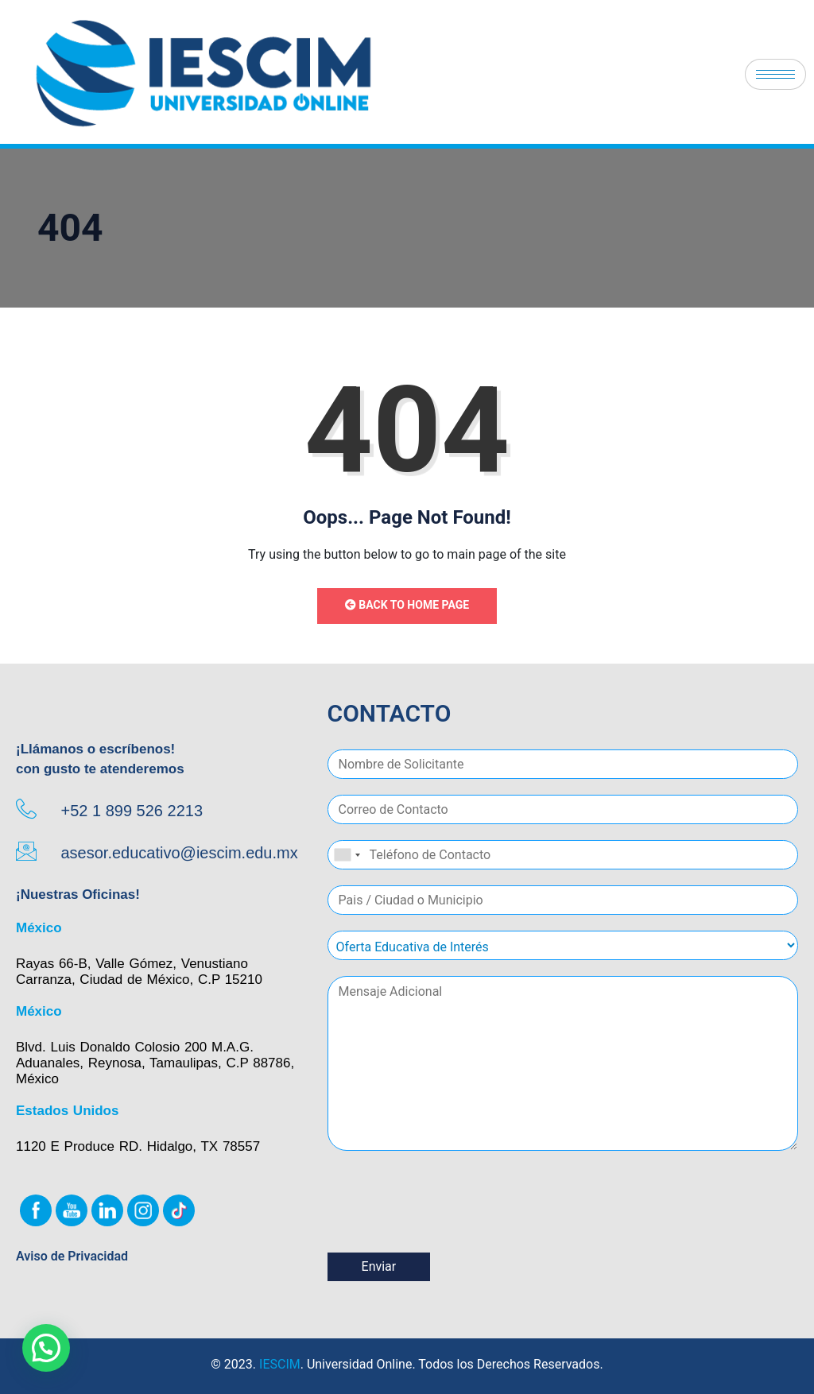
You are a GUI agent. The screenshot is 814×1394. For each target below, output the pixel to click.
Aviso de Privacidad (72, 1256)
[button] (46, 1348)
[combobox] (346, 855)
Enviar (379, 1266)
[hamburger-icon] (775, 74)
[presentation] (448, 1226)
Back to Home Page (407, 604)
